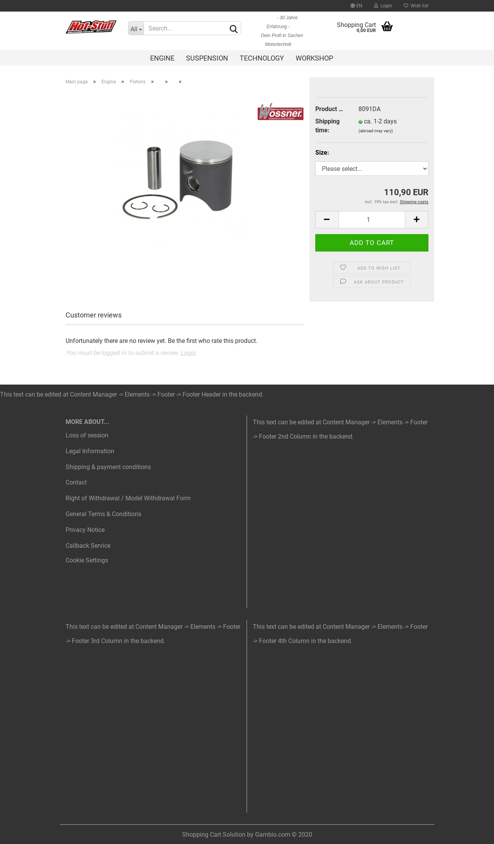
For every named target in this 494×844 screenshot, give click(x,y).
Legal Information (90, 451)
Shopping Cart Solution (213, 834)
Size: (322, 152)
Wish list (416, 5)
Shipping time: (327, 126)
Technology (262, 58)
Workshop (314, 58)
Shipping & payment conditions (108, 467)
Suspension (207, 58)
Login (383, 5)
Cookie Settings (87, 560)
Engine (162, 58)
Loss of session (87, 435)
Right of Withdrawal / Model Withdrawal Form (128, 498)
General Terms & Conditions (103, 514)
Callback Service (88, 545)
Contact (76, 482)
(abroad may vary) (376, 130)
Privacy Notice (85, 529)
